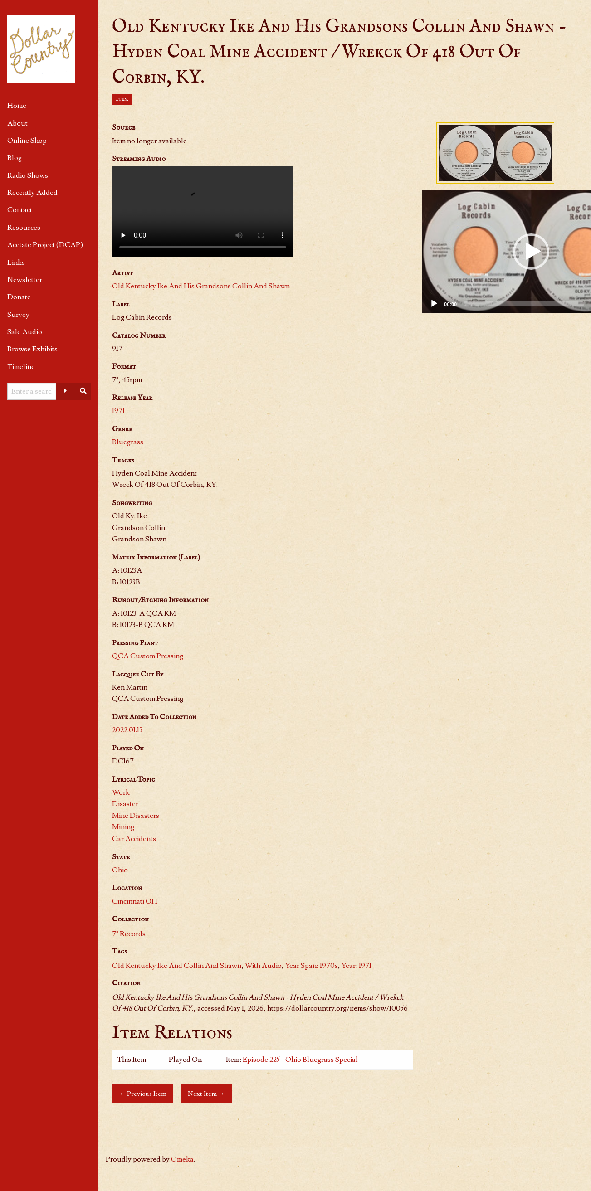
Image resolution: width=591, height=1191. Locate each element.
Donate (19, 296)
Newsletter (24, 279)
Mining (123, 826)
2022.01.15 (127, 729)
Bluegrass (127, 442)
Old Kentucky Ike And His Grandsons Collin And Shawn (201, 286)
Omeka (182, 1159)
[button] (531, 251)
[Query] (31, 391)
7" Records (129, 933)
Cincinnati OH (134, 901)
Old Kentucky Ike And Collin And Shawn (176, 965)
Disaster (125, 803)
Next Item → (206, 1093)
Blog (14, 157)
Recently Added (32, 192)
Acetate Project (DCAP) (45, 244)
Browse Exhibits (32, 349)
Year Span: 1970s (311, 965)
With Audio (263, 965)
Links (16, 262)
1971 (118, 410)
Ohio (120, 870)
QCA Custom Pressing (147, 656)
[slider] (524, 303)
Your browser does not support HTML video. (202, 211)
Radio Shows (27, 175)
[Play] (434, 303)
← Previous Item (142, 1093)
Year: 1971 (356, 965)
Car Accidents (134, 838)
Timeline (21, 366)
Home (16, 105)
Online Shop (27, 140)
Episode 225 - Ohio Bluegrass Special (300, 1059)
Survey (18, 314)
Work (121, 792)
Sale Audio (24, 331)
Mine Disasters (135, 815)
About (17, 123)
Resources (23, 227)
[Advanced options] (65, 391)
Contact (19, 209)
